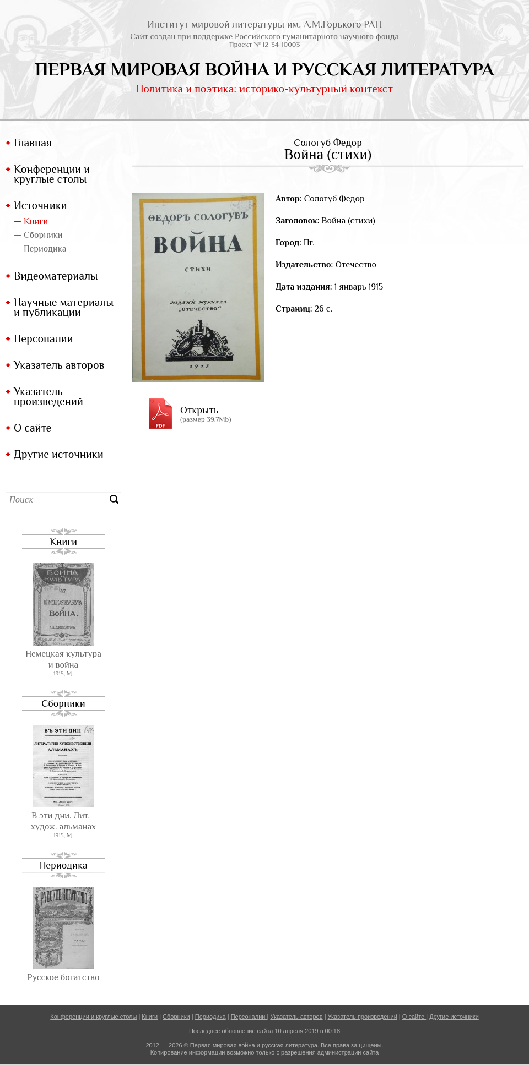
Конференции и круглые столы (52, 174)
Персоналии (43, 338)
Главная (33, 142)
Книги (63, 541)
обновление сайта (247, 1031)
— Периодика (40, 249)
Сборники (63, 703)
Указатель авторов (59, 365)
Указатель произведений (48, 396)
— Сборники (38, 235)
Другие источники (59, 454)
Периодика (63, 865)
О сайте (32, 428)
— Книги (31, 221)
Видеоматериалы (56, 276)
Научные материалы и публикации (64, 307)
